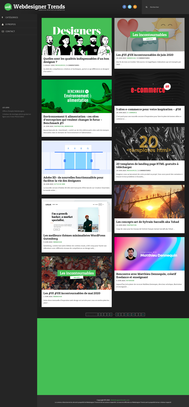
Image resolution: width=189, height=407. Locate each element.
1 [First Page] (99, 314)
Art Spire (5, 45)
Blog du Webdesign (9, 48)
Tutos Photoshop (8, 92)
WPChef (5, 98)
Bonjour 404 (6, 52)
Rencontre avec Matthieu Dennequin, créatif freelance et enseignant (146, 275)
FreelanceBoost (8, 76)
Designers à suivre (80, 354)
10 (126, 314)
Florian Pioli (6, 70)
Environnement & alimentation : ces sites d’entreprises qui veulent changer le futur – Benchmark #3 (72, 120)
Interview (130, 281)
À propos (11, 24)
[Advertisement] (18, 159)
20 (130, 314)
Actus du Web (59, 184)
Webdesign (131, 58)
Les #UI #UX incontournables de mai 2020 (71, 293)
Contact (10, 31)
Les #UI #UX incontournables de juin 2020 (144, 55)
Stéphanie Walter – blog (11, 85)
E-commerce (132, 113)
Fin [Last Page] (143, 314)
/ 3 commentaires (72, 65)
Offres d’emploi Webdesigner (13, 111)
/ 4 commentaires (143, 58)
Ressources (60, 65)
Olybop (5, 79)
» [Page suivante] (139, 314)
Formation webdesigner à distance (15, 73)
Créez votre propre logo (11, 61)
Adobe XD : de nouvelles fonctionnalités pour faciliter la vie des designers (73, 179)
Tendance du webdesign (115, 338)
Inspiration (59, 126)
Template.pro (7, 89)
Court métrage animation (11, 55)
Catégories (12, 17)
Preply (4, 82)
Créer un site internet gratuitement (15, 58)
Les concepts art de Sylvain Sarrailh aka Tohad (147, 222)
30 (133, 314)
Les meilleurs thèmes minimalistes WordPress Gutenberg (74, 237)
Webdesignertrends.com (120, 400)
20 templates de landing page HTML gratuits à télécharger (147, 165)
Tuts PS (5, 95)
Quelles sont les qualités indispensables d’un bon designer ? (76, 60)
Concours (79, 353)
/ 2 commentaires (144, 170)
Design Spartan (8, 64)
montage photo (17, 114)
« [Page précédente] (102, 314)
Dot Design (6, 67)
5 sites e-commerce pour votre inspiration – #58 (148, 109)
